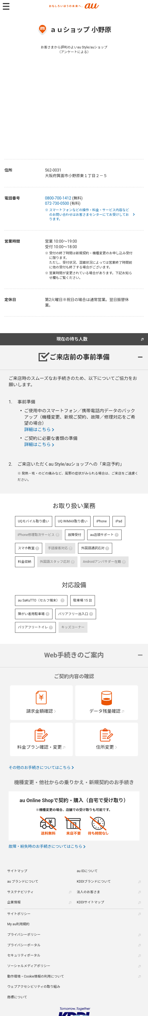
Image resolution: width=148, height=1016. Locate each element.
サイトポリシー (19, 914)
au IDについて (87, 871)
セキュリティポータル (23, 955)
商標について (17, 997)
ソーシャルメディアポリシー (28, 966)
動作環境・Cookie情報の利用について (35, 976)
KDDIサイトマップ (90, 902)
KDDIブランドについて (94, 881)
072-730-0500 (57, 203)
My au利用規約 (18, 924)
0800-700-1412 (58, 198)
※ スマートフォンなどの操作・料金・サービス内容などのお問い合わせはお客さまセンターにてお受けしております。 (89, 214)
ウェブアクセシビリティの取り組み (33, 987)
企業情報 (14, 902)
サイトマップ (17, 871)
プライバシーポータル (24, 945)
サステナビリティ (20, 892)
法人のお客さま (88, 892)
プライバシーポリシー (24, 935)
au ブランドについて (22, 881)
